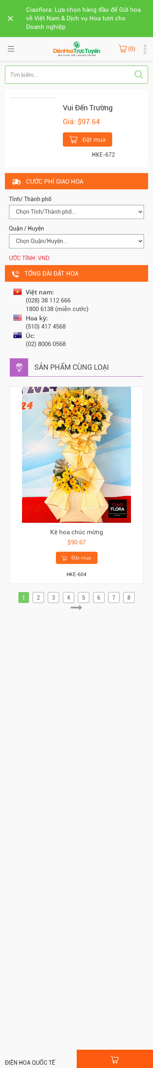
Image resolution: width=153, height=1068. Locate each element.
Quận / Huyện (26, 228)
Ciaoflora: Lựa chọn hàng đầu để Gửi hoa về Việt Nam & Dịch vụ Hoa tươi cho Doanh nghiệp (83, 18)
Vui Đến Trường (88, 107)
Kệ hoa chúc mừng (76, 532)
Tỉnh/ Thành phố (30, 199)
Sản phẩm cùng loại (71, 367)
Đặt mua (87, 138)
